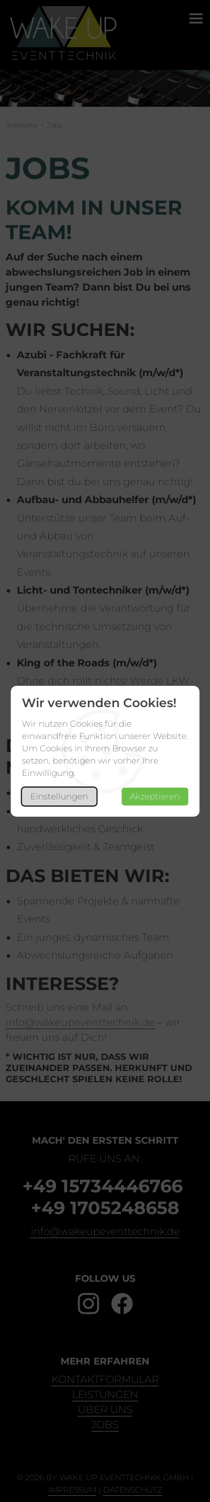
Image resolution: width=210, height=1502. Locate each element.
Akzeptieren (155, 796)
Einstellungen (59, 796)
